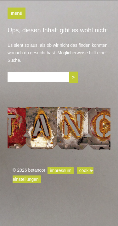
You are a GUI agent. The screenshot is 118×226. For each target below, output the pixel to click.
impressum (60, 170)
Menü (16, 13)
